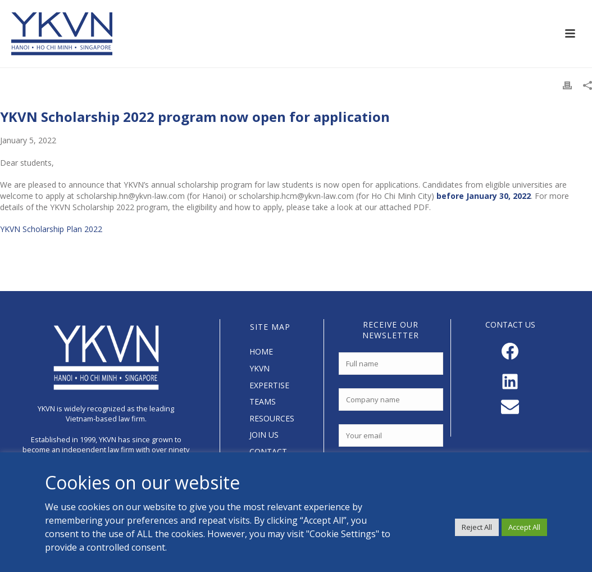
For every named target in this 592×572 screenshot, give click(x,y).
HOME (261, 351)
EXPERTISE (269, 385)
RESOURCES (271, 418)
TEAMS (262, 401)
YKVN (259, 368)
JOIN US (264, 434)
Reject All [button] (477, 527)
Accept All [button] (524, 527)
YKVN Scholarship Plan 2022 (51, 229)
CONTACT (268, 451)
